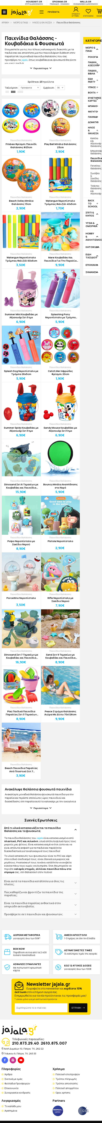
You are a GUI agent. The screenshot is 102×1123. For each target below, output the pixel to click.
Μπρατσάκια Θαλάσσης (95, 152)
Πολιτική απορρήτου (67, 1088)
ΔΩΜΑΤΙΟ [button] (93, 122)
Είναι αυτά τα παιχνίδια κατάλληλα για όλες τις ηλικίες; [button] (34, 882)
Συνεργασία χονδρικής (17, 1092)
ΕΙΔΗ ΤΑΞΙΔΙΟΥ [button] (91, 256)
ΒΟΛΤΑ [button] (92, 92)
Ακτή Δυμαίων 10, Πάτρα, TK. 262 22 (24, 1048)
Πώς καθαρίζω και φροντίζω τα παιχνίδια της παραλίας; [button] (33, 893)
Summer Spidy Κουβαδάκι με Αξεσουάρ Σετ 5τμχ (21, 429)
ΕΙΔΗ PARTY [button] (91, 80)
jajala (24, 60)
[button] (99, 13)
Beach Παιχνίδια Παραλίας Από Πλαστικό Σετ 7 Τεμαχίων (21, 770)
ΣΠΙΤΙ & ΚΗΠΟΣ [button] (90, 214)
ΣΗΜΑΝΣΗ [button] (91, 272)
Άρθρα (8, 1074)
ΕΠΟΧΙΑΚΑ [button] (92, 265)
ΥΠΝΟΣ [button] (92, 87)
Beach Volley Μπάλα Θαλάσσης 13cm (21, 202)
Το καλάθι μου (13, 1106)
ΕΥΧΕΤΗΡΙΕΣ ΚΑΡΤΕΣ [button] (94, 99)
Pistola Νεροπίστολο (60, 541)
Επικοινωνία (11, 1088)
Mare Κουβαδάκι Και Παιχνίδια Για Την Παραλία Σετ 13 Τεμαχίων (60, 259)
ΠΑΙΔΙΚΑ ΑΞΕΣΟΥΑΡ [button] (94, 64)
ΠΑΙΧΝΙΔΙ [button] (92, 116)
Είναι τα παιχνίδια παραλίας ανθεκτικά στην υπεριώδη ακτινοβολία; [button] (32, 904)
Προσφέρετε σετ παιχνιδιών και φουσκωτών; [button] (33, 914)
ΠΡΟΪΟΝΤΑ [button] (53, 11)
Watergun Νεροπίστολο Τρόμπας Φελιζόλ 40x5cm (60, 202)
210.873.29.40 (25, 1043)
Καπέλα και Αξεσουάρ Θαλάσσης (95, 142)
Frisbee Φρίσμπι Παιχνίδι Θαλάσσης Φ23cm (21, 146)
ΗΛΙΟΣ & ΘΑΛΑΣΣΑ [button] (93, 130)
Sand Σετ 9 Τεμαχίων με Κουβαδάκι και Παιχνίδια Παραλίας (60, 656)
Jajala (39, 838)
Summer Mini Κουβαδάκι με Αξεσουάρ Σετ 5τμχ (21, 316)
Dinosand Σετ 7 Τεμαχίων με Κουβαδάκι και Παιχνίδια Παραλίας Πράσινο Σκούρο (21, 656)
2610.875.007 (54, 1043)
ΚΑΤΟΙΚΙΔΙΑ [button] (92, 247)
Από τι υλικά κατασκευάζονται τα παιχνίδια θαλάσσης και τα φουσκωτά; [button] (32, 829)
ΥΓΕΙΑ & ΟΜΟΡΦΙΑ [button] (91, 224)
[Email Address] (41, 1007)
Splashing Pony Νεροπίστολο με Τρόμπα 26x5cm (60, 316)
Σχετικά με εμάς (14, 1079)
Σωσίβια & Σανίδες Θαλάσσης (95, 177)
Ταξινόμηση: (11, 87)
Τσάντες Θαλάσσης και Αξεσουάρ (95, 189)
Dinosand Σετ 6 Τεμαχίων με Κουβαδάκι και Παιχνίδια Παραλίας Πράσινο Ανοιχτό (21, 486)
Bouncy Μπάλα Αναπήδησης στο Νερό (60, 486)
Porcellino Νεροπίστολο (21, 598)
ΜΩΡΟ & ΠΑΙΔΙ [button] (90, 49)
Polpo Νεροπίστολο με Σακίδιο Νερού (21, 543)
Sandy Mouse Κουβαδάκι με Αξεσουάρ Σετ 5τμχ (60, 429)
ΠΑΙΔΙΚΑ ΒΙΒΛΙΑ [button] (92, 72)
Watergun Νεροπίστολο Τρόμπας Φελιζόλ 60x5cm (21, 259)
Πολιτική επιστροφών (68, 1074)
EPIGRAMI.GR (59, 2)
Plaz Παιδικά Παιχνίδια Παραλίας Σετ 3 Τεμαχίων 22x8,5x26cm (21, 713)
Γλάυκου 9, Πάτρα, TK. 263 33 (20, 1053)
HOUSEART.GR (34, 2)
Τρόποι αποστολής (67, 1083)
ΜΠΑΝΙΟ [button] (92, 106)
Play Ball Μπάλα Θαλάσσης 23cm (60, 146)
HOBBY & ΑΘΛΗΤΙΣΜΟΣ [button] (92, 236)
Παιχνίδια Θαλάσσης (21, 140)
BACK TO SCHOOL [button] (93, 203)
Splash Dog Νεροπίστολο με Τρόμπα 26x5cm (21, 373)
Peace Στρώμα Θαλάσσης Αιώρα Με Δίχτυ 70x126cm (60, 713)
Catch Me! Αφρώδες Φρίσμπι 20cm (60, 373)
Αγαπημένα (11, 1110)
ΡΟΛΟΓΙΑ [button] (93, 56)
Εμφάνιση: (49, 87)
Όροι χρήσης (63, 1092)
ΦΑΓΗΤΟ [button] (92, 111)
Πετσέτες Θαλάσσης (95, 167)
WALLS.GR (85, 2)
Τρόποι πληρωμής (66, 1079)
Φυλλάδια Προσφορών (17, 1083)
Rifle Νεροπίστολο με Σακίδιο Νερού (60, 599)
